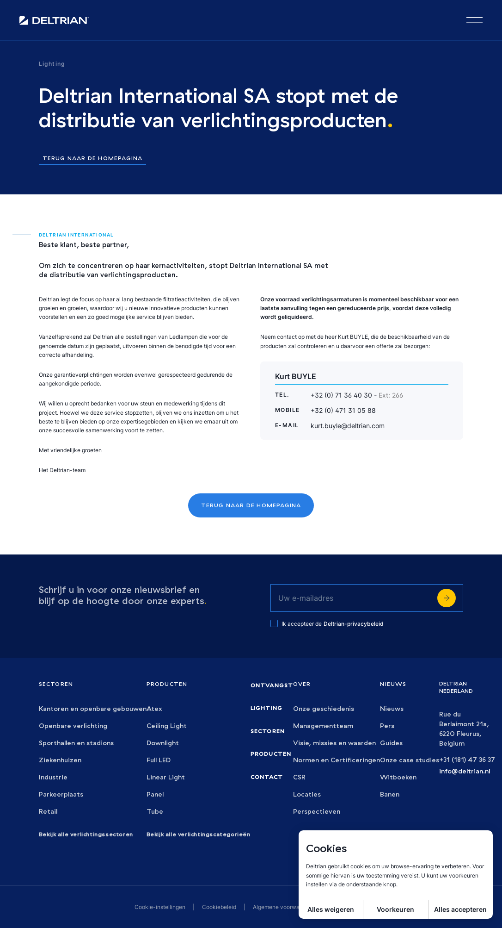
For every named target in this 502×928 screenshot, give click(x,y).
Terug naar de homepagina (93, 159)
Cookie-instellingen (160, 906)
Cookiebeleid (219, 906)
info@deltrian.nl (464, 771)
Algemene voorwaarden (283, 906)
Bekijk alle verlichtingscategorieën (199, 834)
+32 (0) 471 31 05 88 (343, 410)
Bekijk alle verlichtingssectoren (86, 834)
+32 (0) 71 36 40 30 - (357, 395)
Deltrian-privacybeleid (354, 623)
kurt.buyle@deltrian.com (348, 426)
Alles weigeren (330, 909)
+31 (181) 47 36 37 (467, 760)
